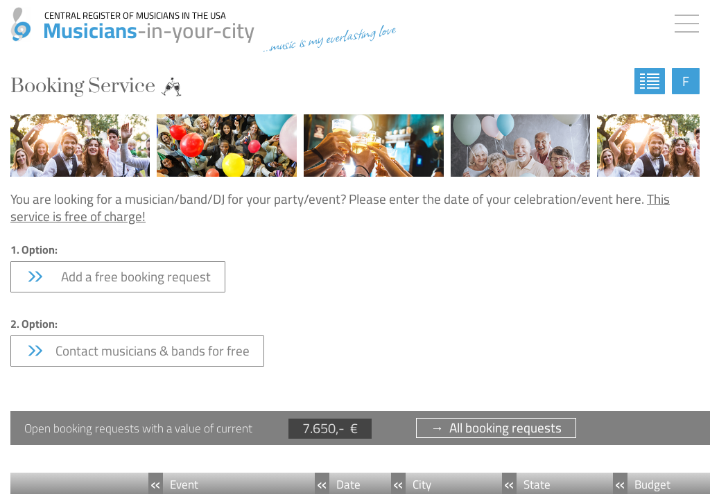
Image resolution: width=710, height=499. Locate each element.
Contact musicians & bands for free (137, 350)
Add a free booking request (118, 276)
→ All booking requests (496, 428)
